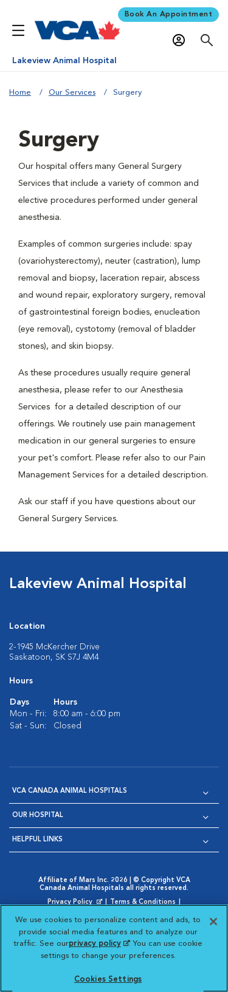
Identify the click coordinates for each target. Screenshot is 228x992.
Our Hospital (37, 815)
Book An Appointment (169, 14)
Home (20, 93)
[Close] (213, 921)
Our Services (72, 93)
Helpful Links (37, 839)
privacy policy (99, 944)
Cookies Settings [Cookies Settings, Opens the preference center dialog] (108, 979)
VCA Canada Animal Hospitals (69, 791)
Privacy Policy (76, 902)
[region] (114, 948)
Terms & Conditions (143, 902)
